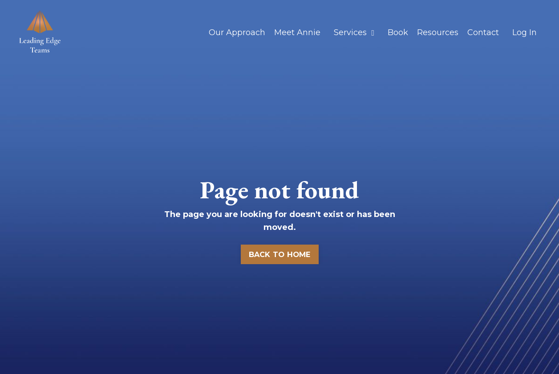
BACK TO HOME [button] (280, 254)
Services (354, 32)
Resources (437, 32)
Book (398, 32)
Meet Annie (297, 32)
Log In (524, 32)
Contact (483, 32)
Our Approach (237, 32)
